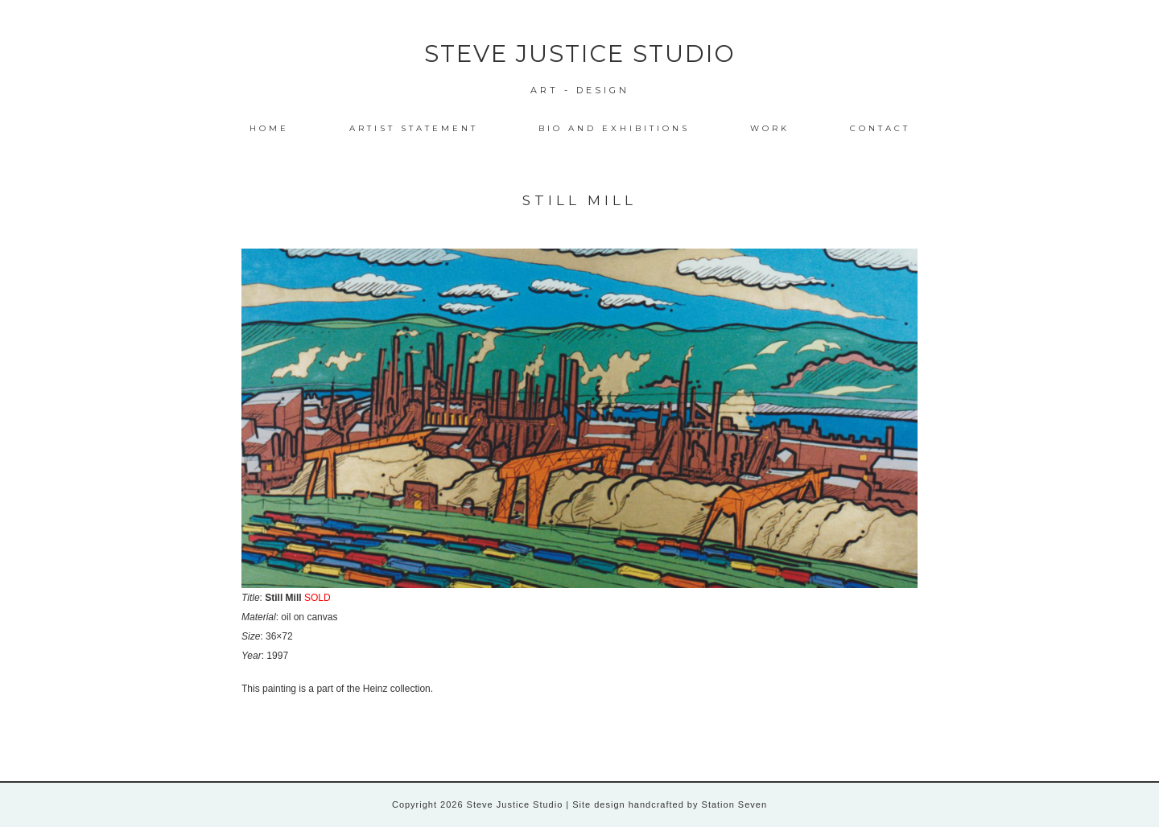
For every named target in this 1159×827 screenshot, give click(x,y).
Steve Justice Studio (580, 53)
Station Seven (733, 804)
